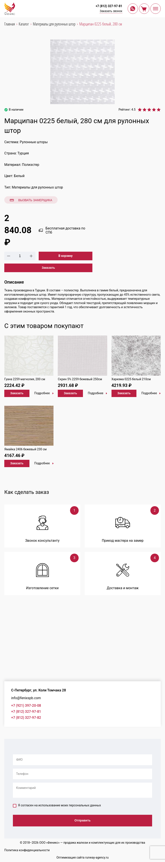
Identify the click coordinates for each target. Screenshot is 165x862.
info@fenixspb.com (26, 698)
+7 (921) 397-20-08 (26, 705)
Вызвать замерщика (31, 200)
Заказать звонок (111, 11)
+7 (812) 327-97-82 (26, 718)
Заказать (48, 267)
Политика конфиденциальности (27, 850)
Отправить (82, 820)
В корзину (65, 256)
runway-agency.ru (97, 857)
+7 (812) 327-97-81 (109, 6)
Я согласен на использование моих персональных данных (57, 805)
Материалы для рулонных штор (37, 187)
